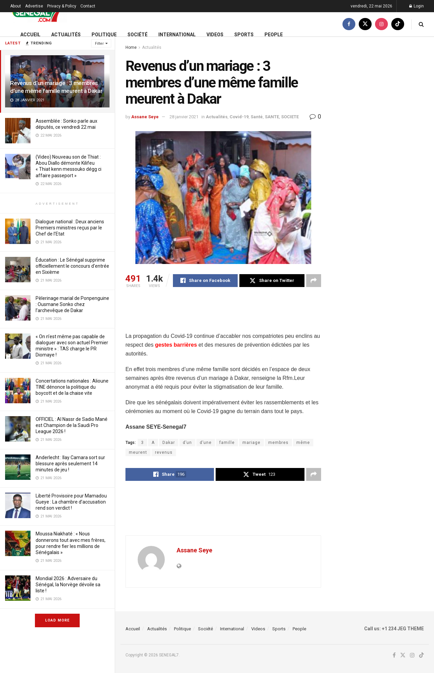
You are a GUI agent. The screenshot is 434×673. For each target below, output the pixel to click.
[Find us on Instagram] (381, 24)
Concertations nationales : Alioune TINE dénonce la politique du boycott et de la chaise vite (72, 387)
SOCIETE (290, 116)
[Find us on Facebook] (348, 24)
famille (227, 442)
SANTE (272, 116)
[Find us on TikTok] (397, 24)
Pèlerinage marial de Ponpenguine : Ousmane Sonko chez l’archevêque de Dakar (72, 304)
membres (278, 442)
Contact (87, 6)
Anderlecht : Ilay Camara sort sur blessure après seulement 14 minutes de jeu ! (70, 463)
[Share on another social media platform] (313, 280)
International (177, 34)
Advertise (34, 6)
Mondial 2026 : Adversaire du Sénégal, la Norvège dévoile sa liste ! (68, 584)
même (303, 442)
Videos (214, 34)
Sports (244, 34)
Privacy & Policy (61, 6)
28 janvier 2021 (184, 116)
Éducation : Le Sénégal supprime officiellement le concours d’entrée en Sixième (72, 266)
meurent (138, 452)
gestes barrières (176, 345)
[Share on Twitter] (271, 280)
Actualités (66, 34)
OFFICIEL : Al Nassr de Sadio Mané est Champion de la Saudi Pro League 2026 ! (71, 425)
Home (131, 47)
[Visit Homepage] (38, 12)
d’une (206, 442)
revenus (164, 452)
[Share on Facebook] (205, 280)
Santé (257, 116)
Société (137, 34)
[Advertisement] (248, 314)
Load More (57, 620)
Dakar (168, 442)
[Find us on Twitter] (365, 24)
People (273, 34)
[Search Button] (421, 24)
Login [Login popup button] (416, 6)
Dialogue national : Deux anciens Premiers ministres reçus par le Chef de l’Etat (70, 228)
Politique (104, 34)
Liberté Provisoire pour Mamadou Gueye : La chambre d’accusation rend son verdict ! (71, 502)
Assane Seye (145, 116)
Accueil (30, 34)
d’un (187, 442)
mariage (251, 442)
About (15, 6)
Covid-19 (239, 116)
